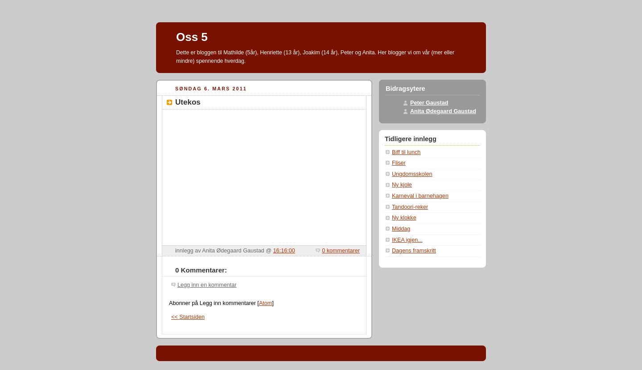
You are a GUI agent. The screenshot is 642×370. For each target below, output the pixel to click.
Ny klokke (404, 218)
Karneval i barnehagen (420, 196)
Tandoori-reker (410, 207)
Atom (265, 303)
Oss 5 (192, 37)
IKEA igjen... (407, 240)
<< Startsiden (188, 317)
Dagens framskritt (414, 251)
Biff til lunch (406, 152)
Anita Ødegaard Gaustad (443, 111)
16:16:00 (284, 251)
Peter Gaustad (429, 103)
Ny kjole (402, 185)
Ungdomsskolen (412, 174)
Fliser (399, 163)
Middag (401, 229)
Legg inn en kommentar (206, 285)
